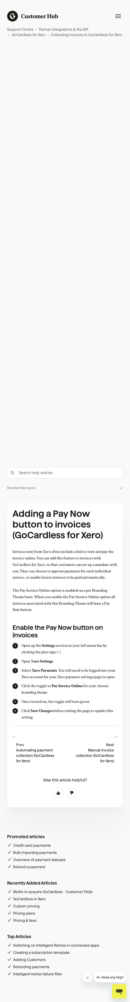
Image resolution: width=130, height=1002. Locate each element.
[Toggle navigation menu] (118, 16)
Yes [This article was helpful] (58, 828)
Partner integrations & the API (63, 29)
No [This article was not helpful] (71, 828)
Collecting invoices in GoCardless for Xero (86, 35)
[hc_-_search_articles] (65, 551)
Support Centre (20, 29)
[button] (65, 567)
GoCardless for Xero (29, 35)
